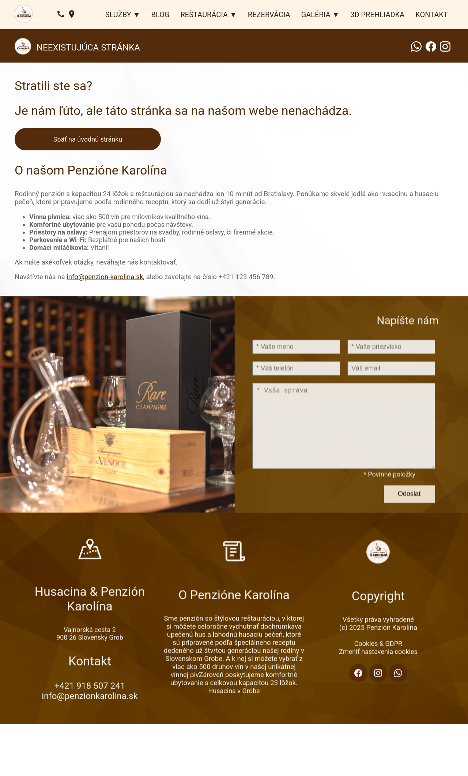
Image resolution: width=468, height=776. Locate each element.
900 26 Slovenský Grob (89, 658)
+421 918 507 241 (89, 707)
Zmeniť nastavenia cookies (378, 671)
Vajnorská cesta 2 (90, 651)
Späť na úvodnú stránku (87, 139)
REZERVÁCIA (269, 14)
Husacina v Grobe (234, 710)
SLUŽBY (118, 14)
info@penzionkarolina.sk (89, 717)
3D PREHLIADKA (377, 14)
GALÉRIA (316, 14)
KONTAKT (431, 14)
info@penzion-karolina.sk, (105, 277)
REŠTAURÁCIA (204, 14)
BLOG (160, 14)
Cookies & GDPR (378, 663)
